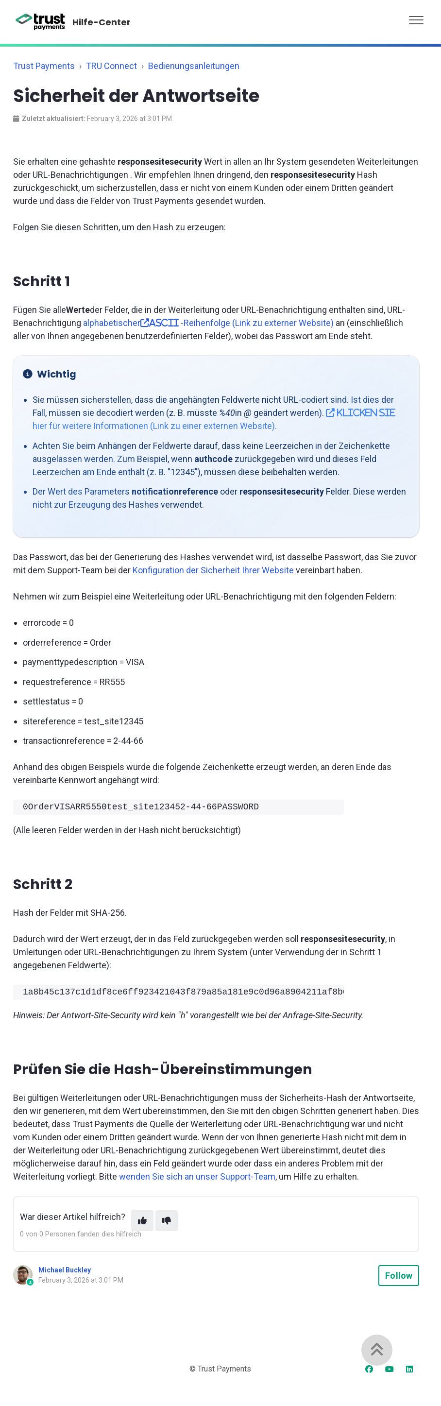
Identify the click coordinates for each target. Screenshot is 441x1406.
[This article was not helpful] (166, 1220)
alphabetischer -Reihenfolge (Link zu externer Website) (208, 323)
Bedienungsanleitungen (193, 66)
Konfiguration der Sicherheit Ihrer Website (213, 570)
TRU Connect (111, 66)
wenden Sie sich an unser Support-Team (197, 1176)
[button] (416, 17)
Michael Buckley (64, 1270)
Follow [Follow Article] (398, 1275)
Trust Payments (44, 66)
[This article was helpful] (142, 1220)
